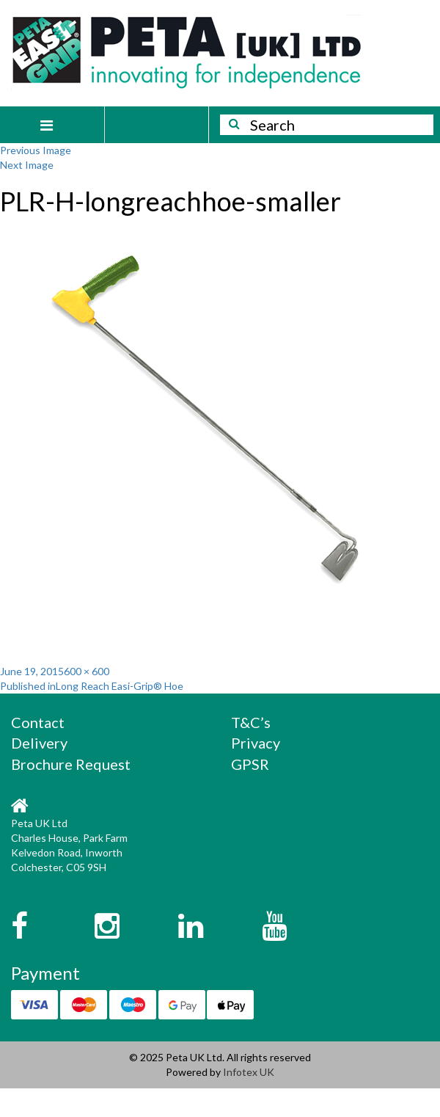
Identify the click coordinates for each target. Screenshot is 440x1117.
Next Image (27, 165)
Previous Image (35, 150)
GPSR (250, 764)
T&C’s (251, 722)
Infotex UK (248, 1072)
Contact (38, 722)
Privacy (255, 743)
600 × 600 (86, 671)
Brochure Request (71, 764)
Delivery (39, 743)
